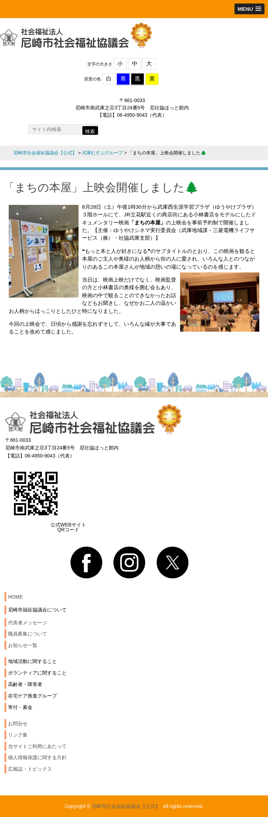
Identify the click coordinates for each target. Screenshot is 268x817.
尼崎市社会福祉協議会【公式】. (127, 806)
